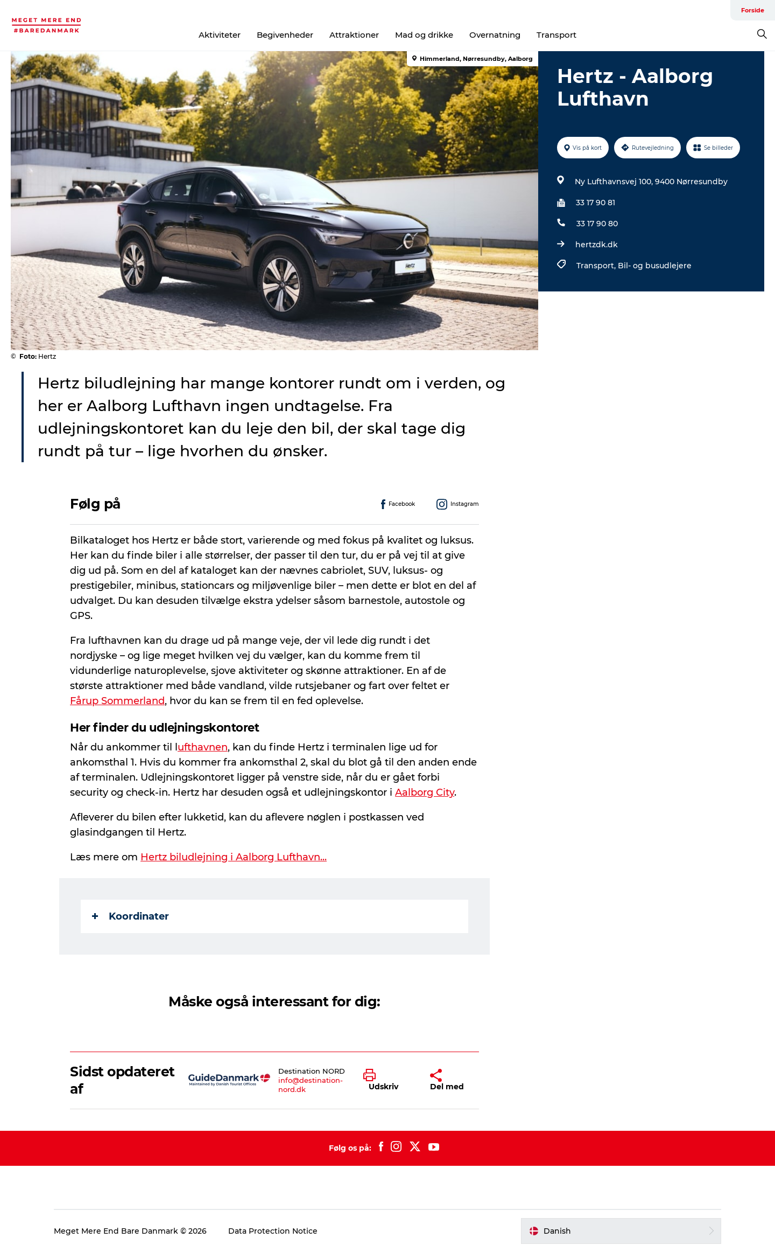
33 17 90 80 (597, 223)
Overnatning (494, 35)
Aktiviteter (220, 35)
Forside (752, 10)
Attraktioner (354, 35)
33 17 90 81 (595, 202)
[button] (388, 1080)
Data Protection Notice (273, 1231)
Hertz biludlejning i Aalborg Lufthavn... (233, 857)
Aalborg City (424, 792)
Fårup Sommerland (117, 701)
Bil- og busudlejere (655, 265)
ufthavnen (203, 747)
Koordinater (130, 916)
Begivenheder (285, 35)
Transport (556, 35)
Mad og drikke (424, 35)
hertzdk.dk (596, 244)
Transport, (597, 265)
